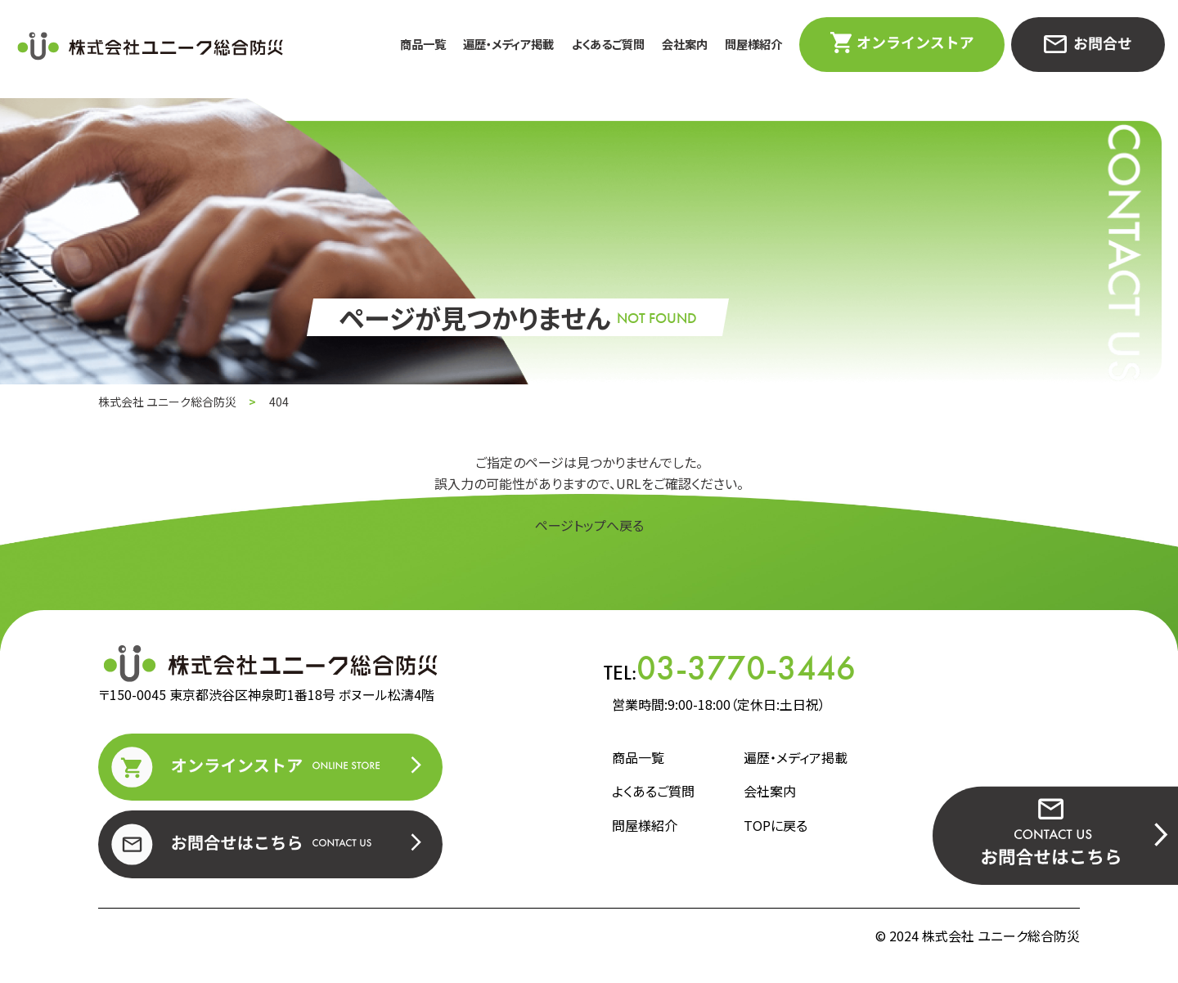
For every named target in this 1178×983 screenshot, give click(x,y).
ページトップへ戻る (589, 525)
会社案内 (685, 43)
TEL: (730, 668)
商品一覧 (423, 43)
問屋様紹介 (753, 43)
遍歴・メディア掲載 (508, 43)
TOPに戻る (775, 825)
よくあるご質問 (608, 43)
